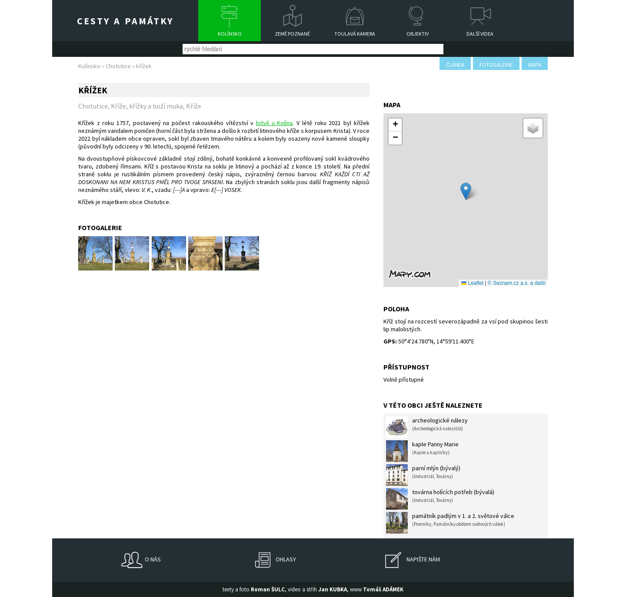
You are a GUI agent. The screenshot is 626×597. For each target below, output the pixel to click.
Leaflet (472, 283)
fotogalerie (496, 65)
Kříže (193, 106)
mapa (534, 65)
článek (455, 65)
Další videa (479, 33)
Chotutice (118, 66)
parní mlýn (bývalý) (423, 475)
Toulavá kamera (354, 33)
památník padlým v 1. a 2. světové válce (450, 523)
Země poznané (292, 33)
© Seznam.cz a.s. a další (517, 283)
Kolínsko (230, 33)
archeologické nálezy (427, 427)
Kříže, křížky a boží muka (147, 106)
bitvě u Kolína (274, 123)
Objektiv (417, 33)
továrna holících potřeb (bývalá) (440, 499)
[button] (465, 191)
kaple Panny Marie (422, 451)
